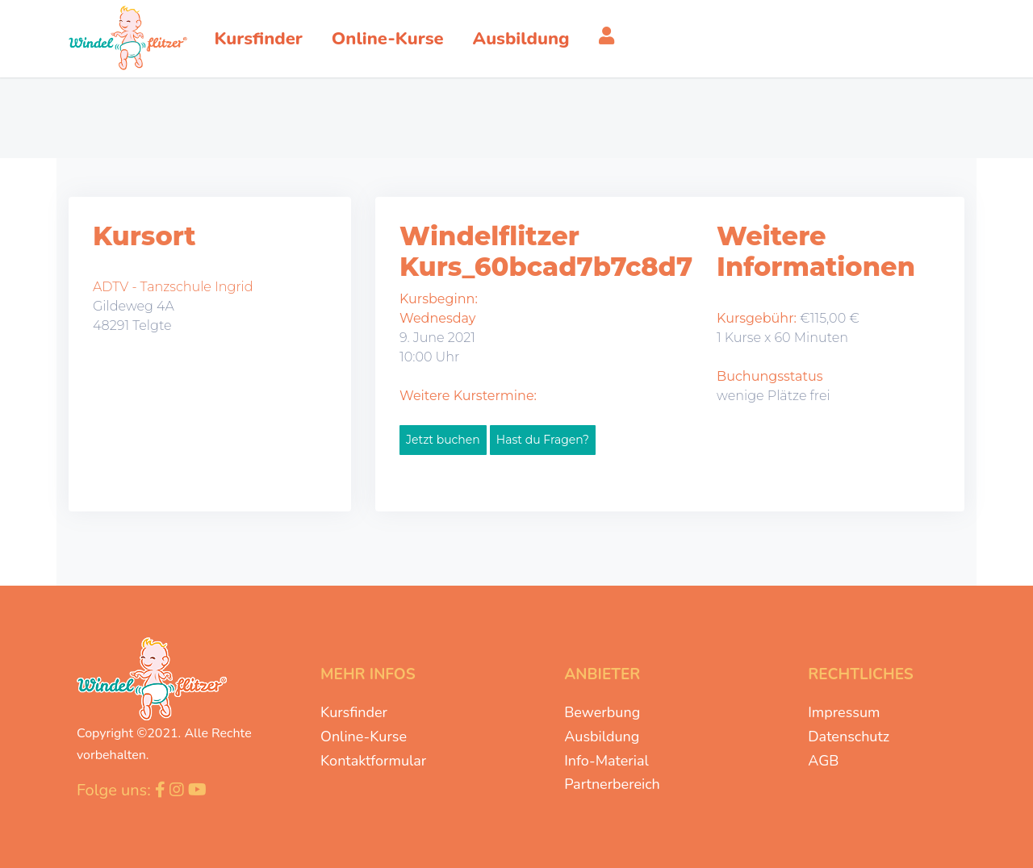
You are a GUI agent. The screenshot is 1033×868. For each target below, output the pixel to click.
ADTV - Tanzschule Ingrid (173, 286)
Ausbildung (601, 736)
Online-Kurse (363, 736)
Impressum (844, 712)
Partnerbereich (612, 784)
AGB (823, 760)
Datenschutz (848, 736)
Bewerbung (602, 712)
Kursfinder (353, 712)
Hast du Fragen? (542, 439)
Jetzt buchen (443, 439)
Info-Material (606, 760)
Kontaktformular (373, 760)
